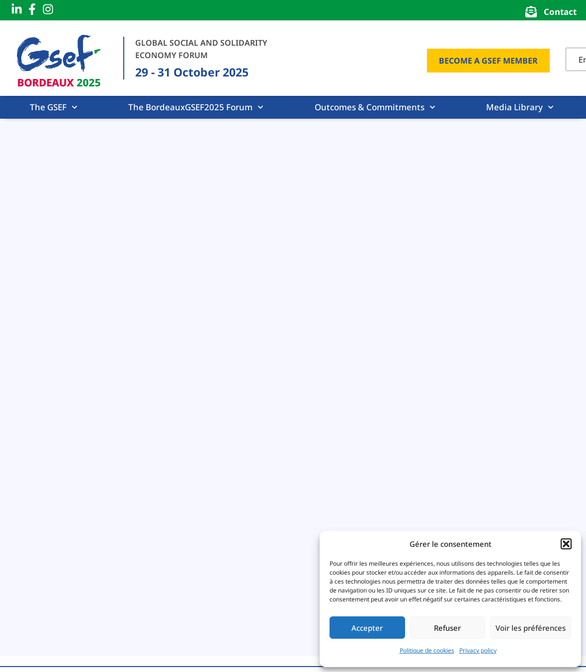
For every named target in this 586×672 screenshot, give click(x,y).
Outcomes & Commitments (375, 107)
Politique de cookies (427, 650)
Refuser (447, 628)
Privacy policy (478, 650)
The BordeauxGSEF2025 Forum (195, 107)
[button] (566, 544)
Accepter (367, 628)
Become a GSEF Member (488, 60)
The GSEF (54, 107)
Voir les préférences (531, 628)
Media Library (520, 107)
